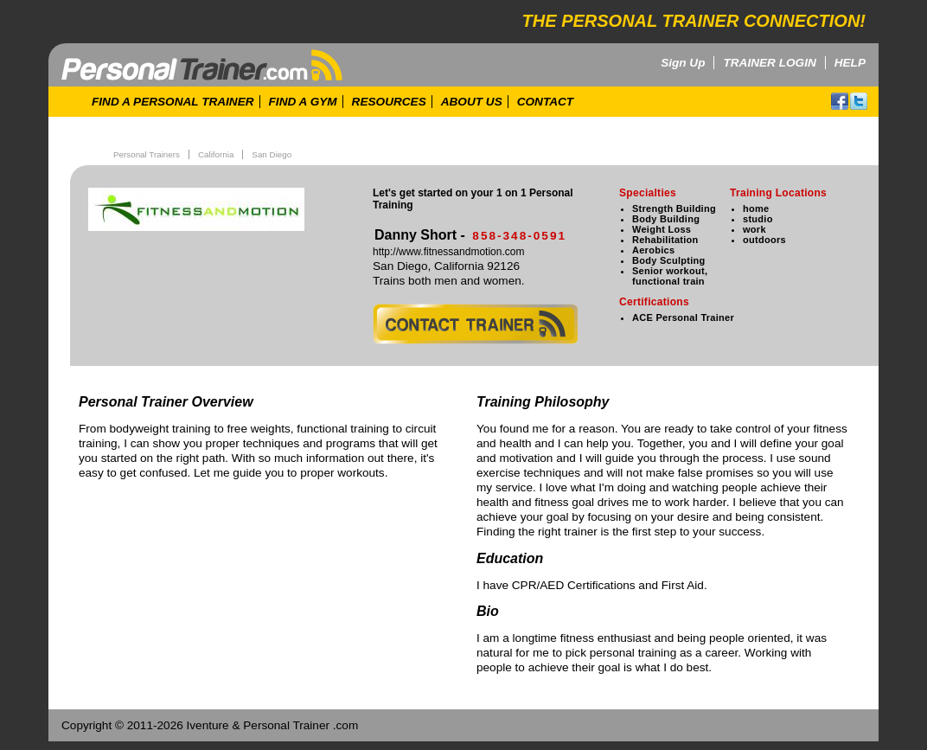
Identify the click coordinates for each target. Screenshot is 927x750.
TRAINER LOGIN (769, 62)
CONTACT (545, 101)
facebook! (839, 101)
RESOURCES (389, 101)
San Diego (271, 154)
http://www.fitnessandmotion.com (448, 252)
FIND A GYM (303, 101)
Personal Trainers (146, 154)
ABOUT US (471, 101)
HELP (850, 62)
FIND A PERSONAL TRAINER (173, 101)
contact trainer (475, 324)
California (215, 154)
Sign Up (683, 62)
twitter (858, 101)
